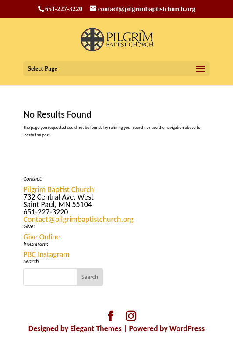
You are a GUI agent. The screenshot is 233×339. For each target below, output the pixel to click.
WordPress (187, 328)
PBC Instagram (46, 254)
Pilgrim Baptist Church (58, 189)
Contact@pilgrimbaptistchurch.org (78, 219)
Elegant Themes (96, 328)
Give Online (41, 237)
